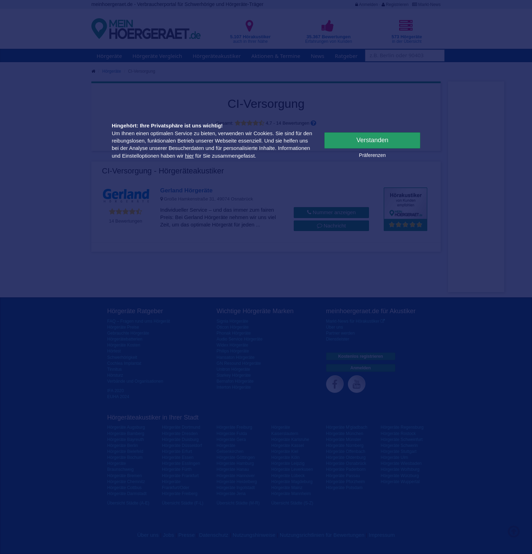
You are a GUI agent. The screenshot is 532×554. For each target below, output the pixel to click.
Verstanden (372, 140)
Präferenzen (372, 155)
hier (189, 156)
